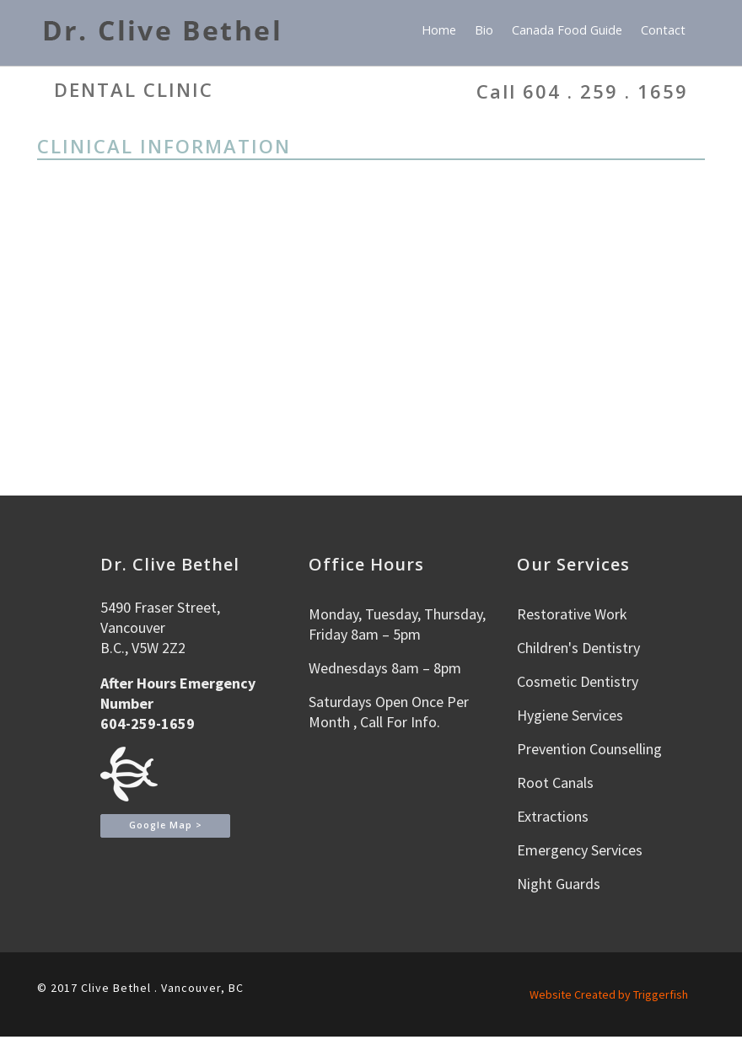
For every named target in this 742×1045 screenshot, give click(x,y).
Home (439, 30)
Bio (484, 30)
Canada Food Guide (567, 30)
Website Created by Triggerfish (609, 994)
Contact (663, 30)
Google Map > (165, 825)
